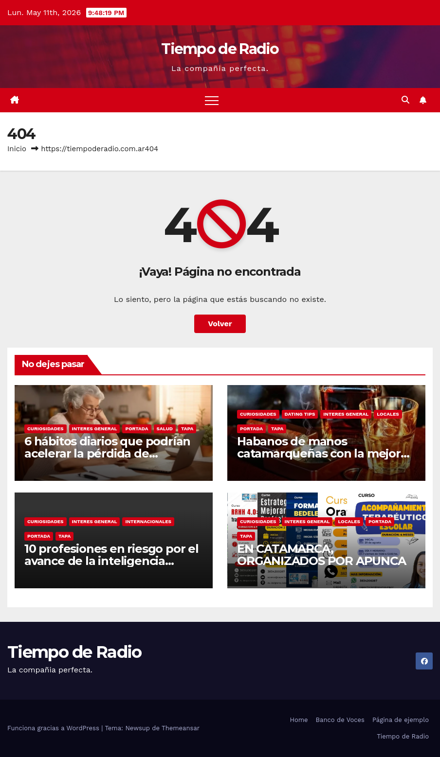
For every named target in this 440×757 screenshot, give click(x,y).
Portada (136, 428)
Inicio (16, 148)
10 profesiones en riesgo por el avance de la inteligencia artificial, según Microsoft (111, 561)
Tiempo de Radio (220, 49)
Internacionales (148, 521)
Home (299, 719)
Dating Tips (300, 414)
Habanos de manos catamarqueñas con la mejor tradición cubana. (319, 453)
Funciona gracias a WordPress (54, 728)
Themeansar (181, 728)
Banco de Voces (340, 719)
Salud (165, 428)
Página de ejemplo (400, 719)
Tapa (187, 428)
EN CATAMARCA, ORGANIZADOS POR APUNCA (321, 555)
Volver (220, 323)
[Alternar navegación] (212, 100)
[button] (405, 100)
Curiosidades (45, 428)
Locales (388, 414)
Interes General (94, 428)
